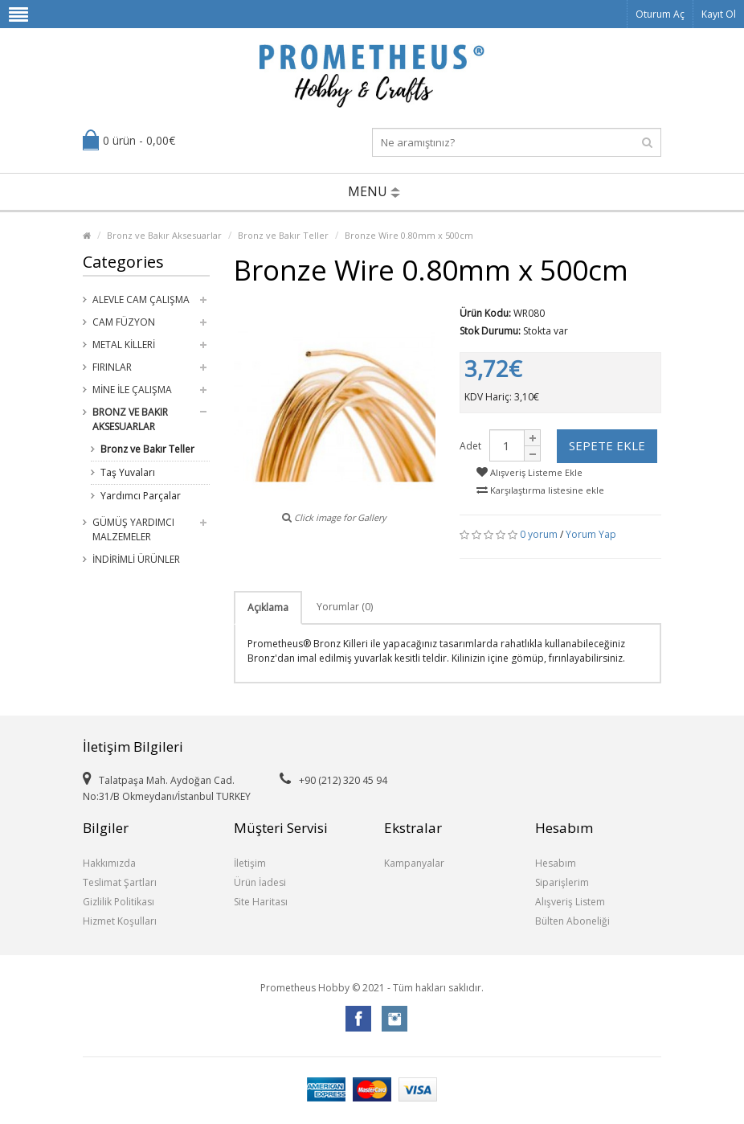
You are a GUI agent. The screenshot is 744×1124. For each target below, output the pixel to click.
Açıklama (267, 607)
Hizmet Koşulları (120, 921)
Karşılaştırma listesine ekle (540, 490)
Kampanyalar (414, 863)
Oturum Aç (660, 14)
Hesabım (555, 863)
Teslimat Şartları (120, 882)
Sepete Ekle (607, 445)
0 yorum (539, 534)
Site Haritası (261, 902)
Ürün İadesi (260, 882)
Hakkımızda (109, 863)
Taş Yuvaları (127, 472)
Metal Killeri (123, 344)
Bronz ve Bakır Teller (283, 235)
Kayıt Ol (718, 14)
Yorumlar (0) (345, 606)
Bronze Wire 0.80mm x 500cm (409, 235)
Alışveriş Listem (570, 902)
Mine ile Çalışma (132, 389)
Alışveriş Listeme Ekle (529, 472)
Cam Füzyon (123, 322)
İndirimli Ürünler (136, 559)
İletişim (250, 863)
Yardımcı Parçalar (140, 496)
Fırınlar (112, 367)
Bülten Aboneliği (572, 921)
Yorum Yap (591, 534)
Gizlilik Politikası (118, 902)
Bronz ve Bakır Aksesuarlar (164, 235)
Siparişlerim (562, 882)
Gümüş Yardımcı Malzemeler (133, 529)
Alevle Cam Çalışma (141, 299)
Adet (470, 446)
